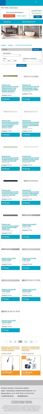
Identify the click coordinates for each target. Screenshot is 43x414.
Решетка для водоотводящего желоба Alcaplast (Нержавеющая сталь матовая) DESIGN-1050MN (30, 124)
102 (31, 341)
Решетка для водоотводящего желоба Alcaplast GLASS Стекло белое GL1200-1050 (30, 158)
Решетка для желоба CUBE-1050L (29, 259)
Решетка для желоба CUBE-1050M (9, 290)
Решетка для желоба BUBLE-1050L (29, 225)
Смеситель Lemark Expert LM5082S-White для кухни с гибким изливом (10, 348)
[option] (21, 32)
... (6, 341)
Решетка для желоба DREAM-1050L (29, 290)
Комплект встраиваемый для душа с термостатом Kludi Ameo (31, 348)
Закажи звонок (36, 13)
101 (26, 341)
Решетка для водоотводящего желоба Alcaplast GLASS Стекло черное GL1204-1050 (10, 192)
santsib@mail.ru (36, 10)
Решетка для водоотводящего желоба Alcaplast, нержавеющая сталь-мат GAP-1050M (30, 192)
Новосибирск (13, 7)
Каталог (10, 45)
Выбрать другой (21, 16)
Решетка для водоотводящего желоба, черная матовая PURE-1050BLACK (10, 227)
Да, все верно (9, 16)
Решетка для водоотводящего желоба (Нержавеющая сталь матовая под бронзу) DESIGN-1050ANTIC (10, 88)
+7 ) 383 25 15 (7, 396)
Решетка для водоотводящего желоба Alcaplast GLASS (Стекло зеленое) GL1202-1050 (10, 158)
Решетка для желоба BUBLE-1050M (9, 259)
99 (15, 341)
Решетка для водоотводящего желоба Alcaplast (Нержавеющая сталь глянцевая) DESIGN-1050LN (10, 124)
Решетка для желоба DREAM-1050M (9, 321)
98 (11, 341)
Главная (3, 45)
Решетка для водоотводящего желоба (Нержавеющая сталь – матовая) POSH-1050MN (30, 87)
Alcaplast (4, 95)
